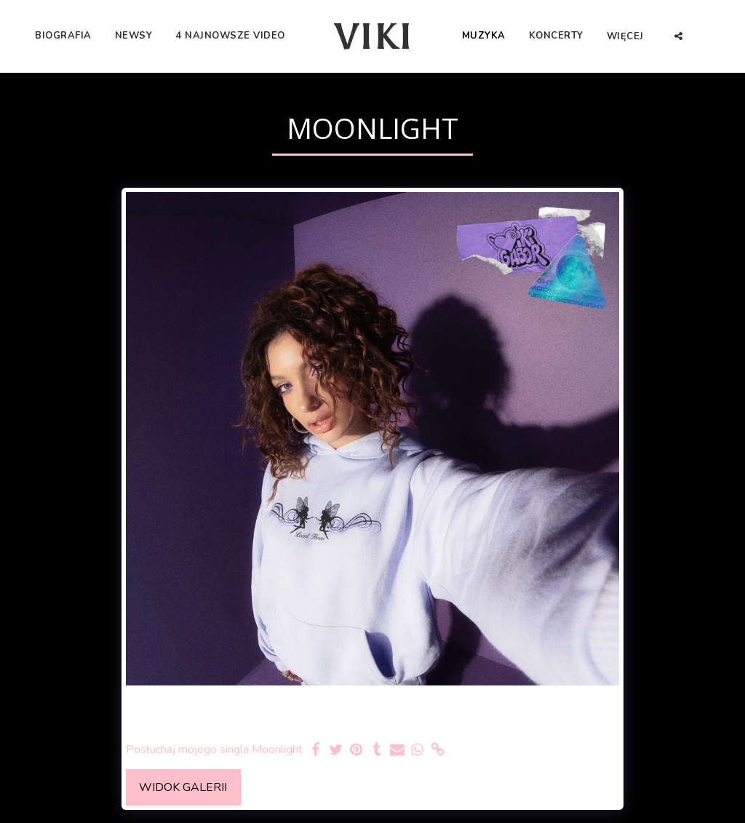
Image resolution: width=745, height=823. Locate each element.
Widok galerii (183, 787)
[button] (678, 36)
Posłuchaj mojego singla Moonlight (214, 750)
